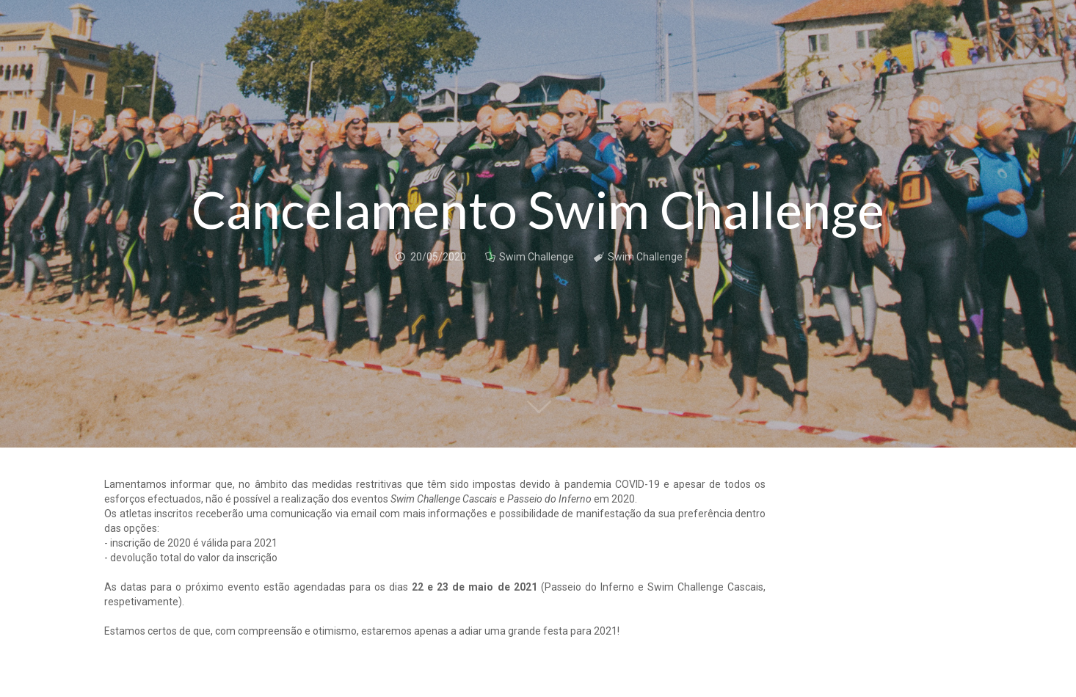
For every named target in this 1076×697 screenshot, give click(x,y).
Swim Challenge (536, 257)
